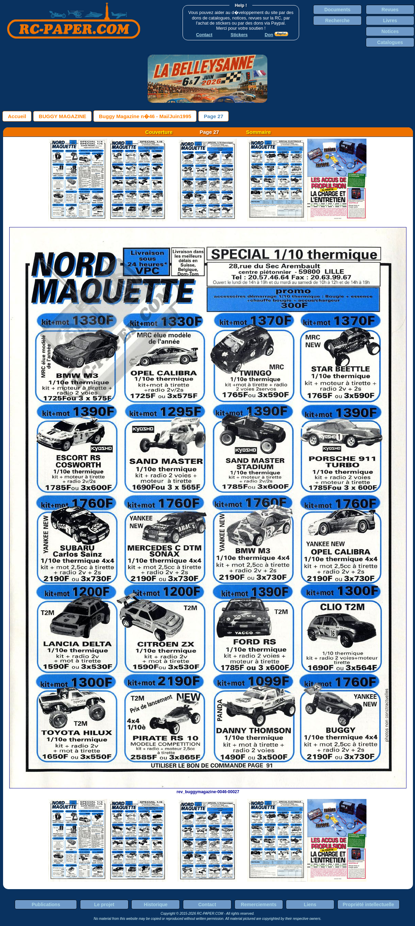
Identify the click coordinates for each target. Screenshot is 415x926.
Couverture (159, 132)
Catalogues (390, 42)
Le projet (104, 904)
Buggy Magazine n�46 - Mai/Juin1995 (145, 116)
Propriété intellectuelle (368, 904)
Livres (390, 20)
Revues (390, 9)
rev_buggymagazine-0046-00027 (207, 789)
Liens (310, 904)
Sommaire (258, 132)
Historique (156, 904)
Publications (46, 904)
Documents (337, 9)
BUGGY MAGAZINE (62, 116)
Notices (390, 31)
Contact (207, 904)
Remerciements (258, 904)
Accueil (17, 116)
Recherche (337, 20)
